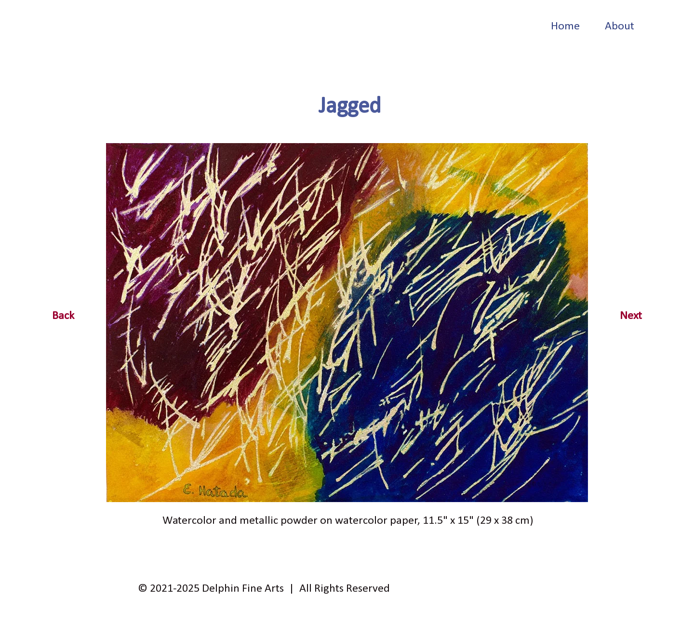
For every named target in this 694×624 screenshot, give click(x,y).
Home (565, 26)
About (619, 26)
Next (631, 316)
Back (63, 316)
